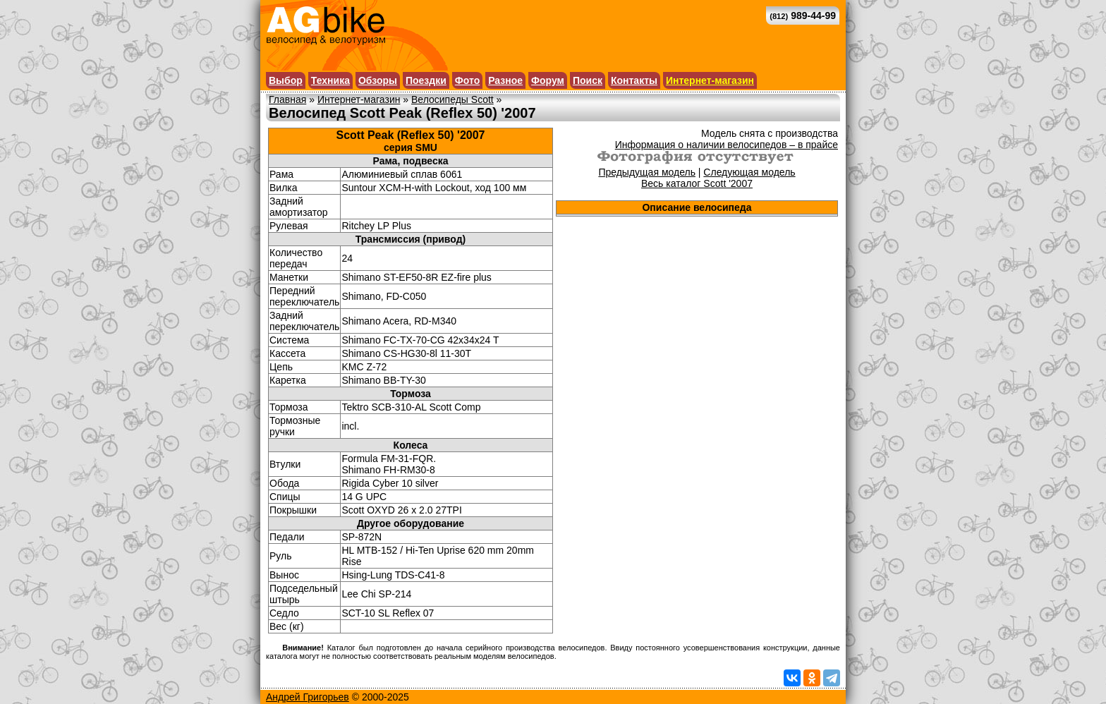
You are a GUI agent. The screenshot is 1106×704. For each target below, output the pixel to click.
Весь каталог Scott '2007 (697, 183)
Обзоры (377, 80)
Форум (547, 80)
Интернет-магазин (710, 80)
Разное (505, 80)
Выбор (286, 80)
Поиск (587, 80)
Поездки (426, 80)
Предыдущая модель (646, 172)
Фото (467, 80)
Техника (330, 80)
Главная (287, 99)
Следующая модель (749, 172)
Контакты (634, 80)
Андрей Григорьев (307, 697)
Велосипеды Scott (452, 99)
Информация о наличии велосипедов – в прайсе (726, 144)
